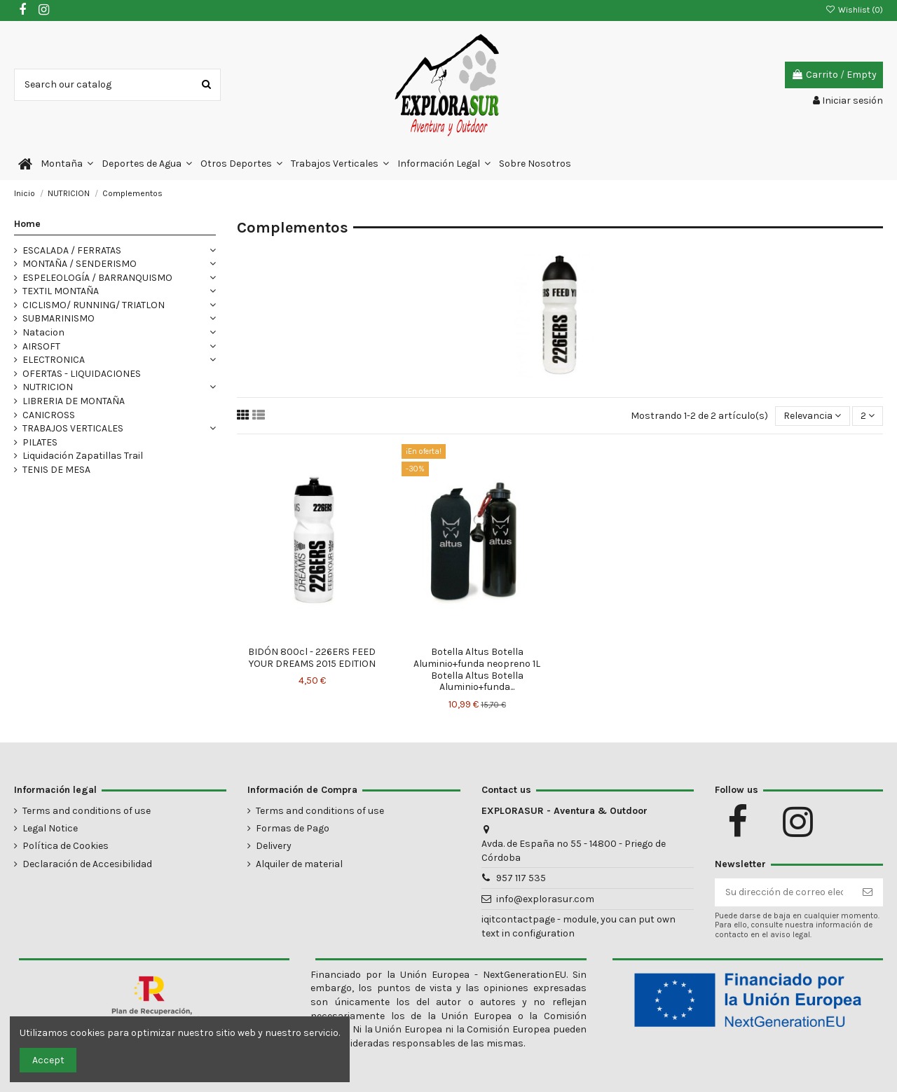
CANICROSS (48, 415)
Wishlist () (854, 10)
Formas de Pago (292, 828)
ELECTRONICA (53, 360)
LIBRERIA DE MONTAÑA (73, 401)
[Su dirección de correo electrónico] (784, 892)
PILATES (39, 442)
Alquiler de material (299, 864)
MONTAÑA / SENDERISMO (79, 264)
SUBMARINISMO (58, 318)
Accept (48, 1060)
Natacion (43, 332)
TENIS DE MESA (56, 470)
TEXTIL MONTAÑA (60, 291)
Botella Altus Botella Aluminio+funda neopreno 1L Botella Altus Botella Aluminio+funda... (476, 669)
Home (27, 224)
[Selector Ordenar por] (812, 416)
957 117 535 (521, 878)
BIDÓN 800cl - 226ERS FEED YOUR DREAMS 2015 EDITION (312, 658)
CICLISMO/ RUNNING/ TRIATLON (93, 305)
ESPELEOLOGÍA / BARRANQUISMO (97, 278)
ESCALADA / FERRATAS (71, 250)
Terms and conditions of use (86, 811)
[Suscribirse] (867, 892)
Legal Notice (50, 828)
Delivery (274, 846)
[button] (66, 164)
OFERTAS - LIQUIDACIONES (81, 374)
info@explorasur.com (545, 899)
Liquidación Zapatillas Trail (82, 456)
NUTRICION (47, 387)
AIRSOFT (41, 346)
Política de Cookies (65, 846)
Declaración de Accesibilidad (87, 864)
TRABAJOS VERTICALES (72, 428)
